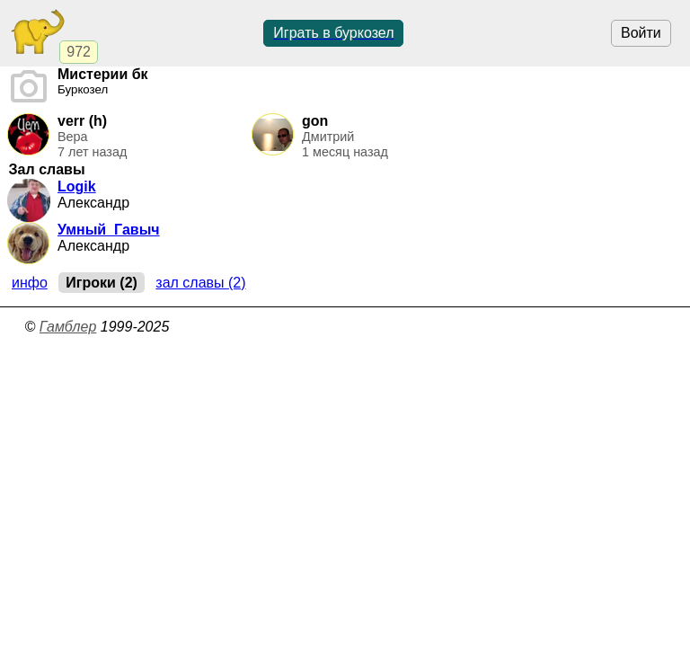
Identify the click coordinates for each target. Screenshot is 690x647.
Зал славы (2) (200, 282)
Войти (641, 32)
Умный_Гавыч (109, 229)
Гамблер (68, 326)
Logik (77, 186)
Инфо (30, 282)
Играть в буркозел (333, 32)
